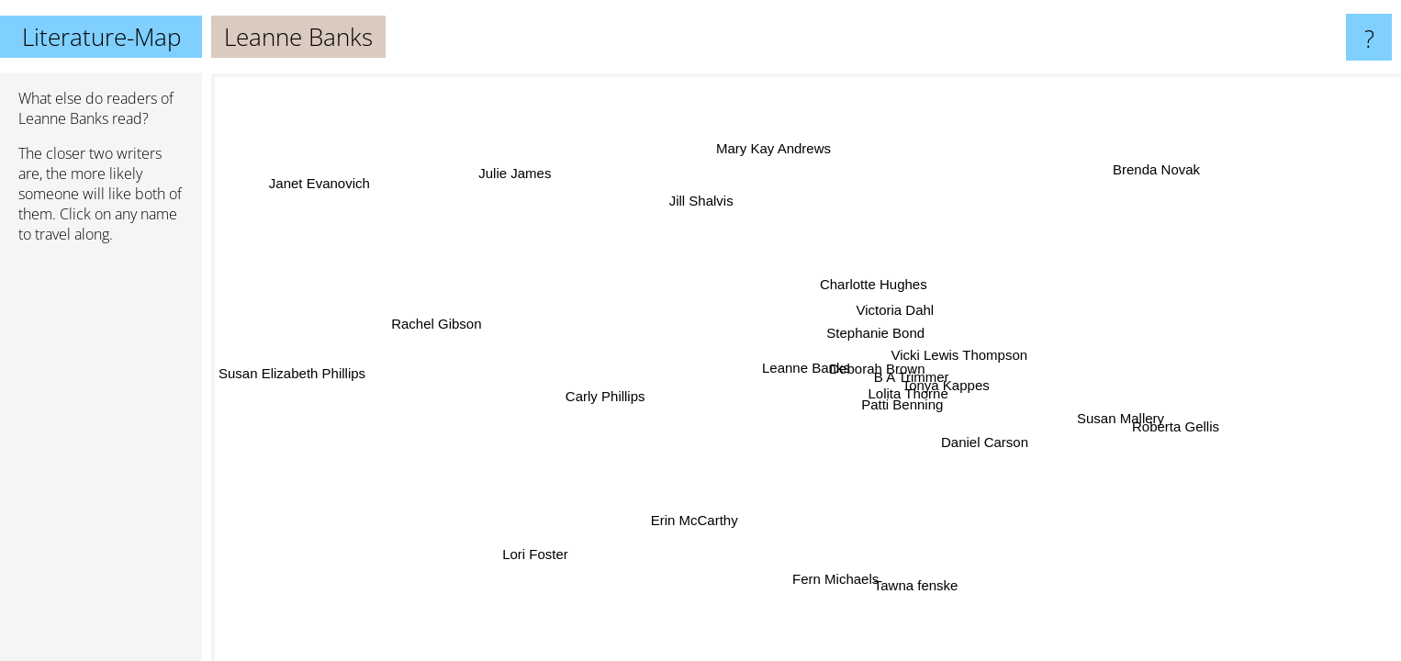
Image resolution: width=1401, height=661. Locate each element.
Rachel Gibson (436, 324)
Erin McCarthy (694, 520)
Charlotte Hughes (870, 284)
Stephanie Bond (876, 334)
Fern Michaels (835, 579)
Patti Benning (900, 405)
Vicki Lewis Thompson (959, 355)
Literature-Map (101, 36)
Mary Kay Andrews (772, 148)
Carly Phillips (604, 396)
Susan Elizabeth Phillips (292, 377)
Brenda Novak (1158, 170)
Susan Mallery (1119, 421)
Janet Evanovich (319, 182)
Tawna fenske (917, 585)
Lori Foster (537, 554)
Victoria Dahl (896, 310)
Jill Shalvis (707, 199)
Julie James (517, 173)
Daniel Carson (983, 441)
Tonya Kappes (946, 385)
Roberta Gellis (1175, 426)
